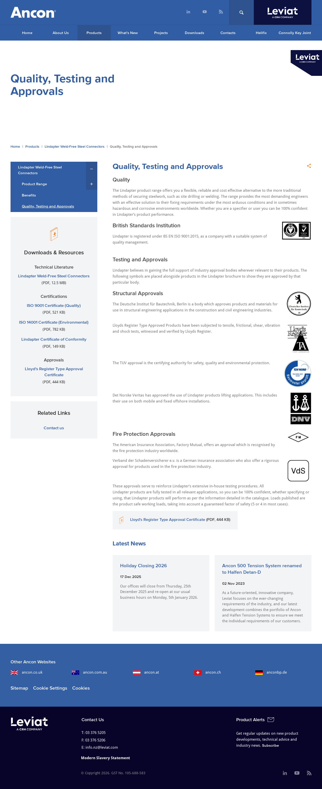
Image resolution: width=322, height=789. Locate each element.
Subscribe (270, 745)
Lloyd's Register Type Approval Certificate (167, 519)
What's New (128, 33)
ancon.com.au (89, 672)
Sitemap (19, 688)
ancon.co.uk (26, 672)
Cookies (81, 688)
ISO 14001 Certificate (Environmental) (54, 322)
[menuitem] (188, 12)
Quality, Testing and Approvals (48, 206)
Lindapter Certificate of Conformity (54, 339)
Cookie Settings (50, 688)
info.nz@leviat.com (102, 747)
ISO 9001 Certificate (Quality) (54, 305)
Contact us (54, 427)
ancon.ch (207, 672)
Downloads (194, 33)
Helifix (261, 33)
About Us (61, 33)
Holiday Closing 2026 (143, 565)
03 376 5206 (95, 740)
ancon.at (146, 672)
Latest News (129, 543)
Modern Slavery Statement (105, 758)
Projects (161, 33)
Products (94, 33)
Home (27, 33)
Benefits (29, 195)
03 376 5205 (96, 732)
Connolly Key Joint (295, 33)
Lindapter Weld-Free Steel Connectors (75, 146)
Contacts (227, 33)
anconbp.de (271, 672)
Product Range (34, 184)
